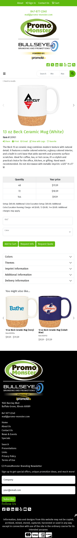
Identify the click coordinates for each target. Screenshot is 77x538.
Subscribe (9, 499)
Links (4, 452)
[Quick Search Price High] (64, 73)
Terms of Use (8, 460)
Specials (6, 438)
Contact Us (7, 430)
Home (5, 422)
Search (5, 444)
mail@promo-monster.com (39, 14)
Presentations (9, 448)
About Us (6, 426)
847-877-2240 (38, 11)
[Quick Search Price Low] (54, 73)
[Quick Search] (42, 73)
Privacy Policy (9, 456)
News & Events (9, 434)
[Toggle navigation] (4, 74)
